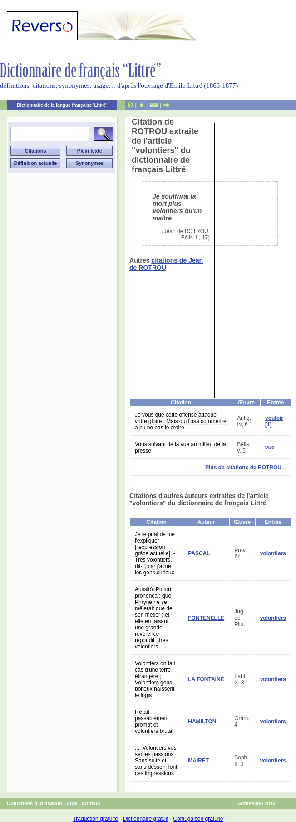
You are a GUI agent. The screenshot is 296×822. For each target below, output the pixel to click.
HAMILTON (202, 721)
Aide (71, 803)
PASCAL (199, 553)
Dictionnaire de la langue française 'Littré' (62, 105)
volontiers (273, 553)
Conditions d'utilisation (34, 803)
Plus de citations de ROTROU (243, 467)
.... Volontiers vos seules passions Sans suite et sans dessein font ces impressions (156, 761)
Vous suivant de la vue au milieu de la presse (180, 447)
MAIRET (198, 760)
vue (270, 447)
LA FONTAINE (206, 679)
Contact (91, 803)
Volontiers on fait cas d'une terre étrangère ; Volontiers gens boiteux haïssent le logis (155, 679)
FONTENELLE (206, 618)
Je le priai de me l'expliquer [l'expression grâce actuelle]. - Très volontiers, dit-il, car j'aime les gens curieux (155, 553)
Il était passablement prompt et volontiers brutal (154, 721)
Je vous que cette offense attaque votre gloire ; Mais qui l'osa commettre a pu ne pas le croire (181, 421)
